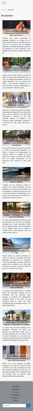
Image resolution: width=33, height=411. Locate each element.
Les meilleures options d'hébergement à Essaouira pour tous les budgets (16, 358)
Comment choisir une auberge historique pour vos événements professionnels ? (16, 105)
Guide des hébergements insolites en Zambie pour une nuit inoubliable (16, 285)
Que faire (16, 392)
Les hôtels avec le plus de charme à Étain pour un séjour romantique (16, 143)
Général (15, 400)
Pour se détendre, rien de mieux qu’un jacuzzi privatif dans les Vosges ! (16, 33)
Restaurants (16, 389)
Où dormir (15, 387)
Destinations (15, 395)
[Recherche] (14, 405)
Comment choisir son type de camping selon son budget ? (16, 69)
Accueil (3, 10)
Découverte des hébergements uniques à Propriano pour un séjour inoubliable (16, 215)
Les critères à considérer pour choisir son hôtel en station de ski (16, 251)
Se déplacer (16, 398)
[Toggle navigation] (4, 2)
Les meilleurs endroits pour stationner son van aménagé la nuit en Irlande (16, 180)
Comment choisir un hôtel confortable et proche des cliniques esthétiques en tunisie (16, 322)
